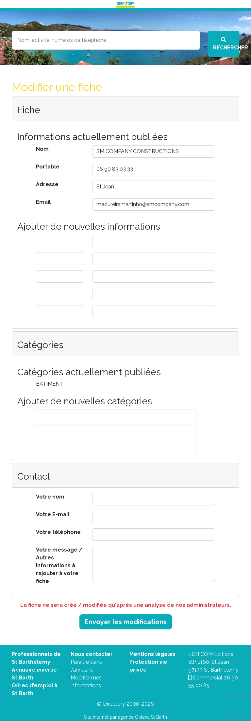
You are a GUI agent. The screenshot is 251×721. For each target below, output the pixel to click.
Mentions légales (152, 654)
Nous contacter (92, 654)
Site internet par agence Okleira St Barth (125, 717)
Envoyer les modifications (126, 622)
